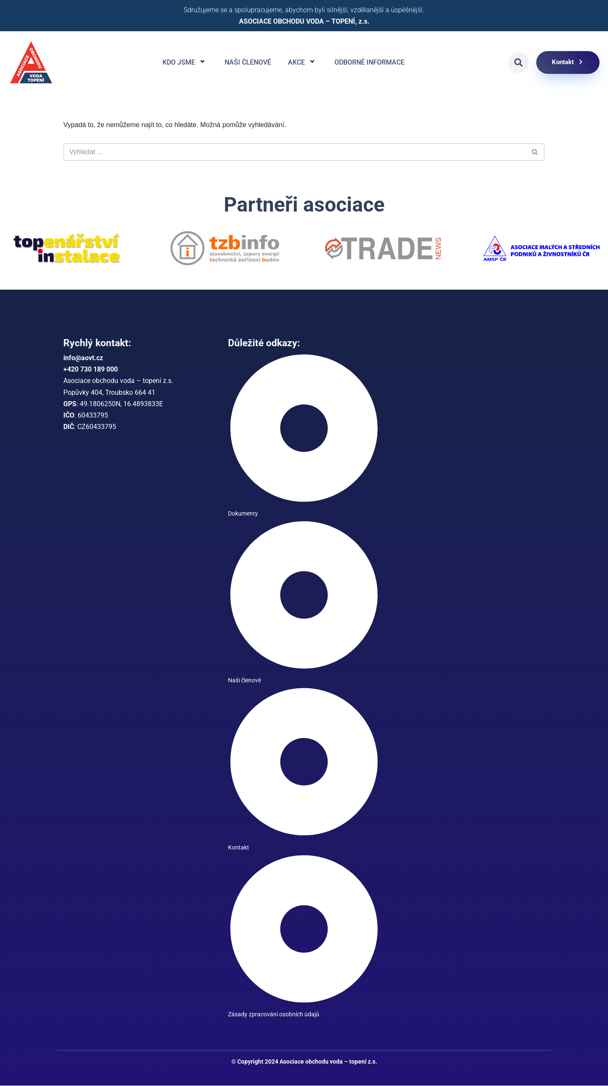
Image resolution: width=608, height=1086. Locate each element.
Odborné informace (369, 62)
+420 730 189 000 (90, 370)
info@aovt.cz (83, 358)
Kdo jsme (185, 62)
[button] (518, 62)
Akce (303, 62)
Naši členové (248, 62)
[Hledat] (294, 152)
